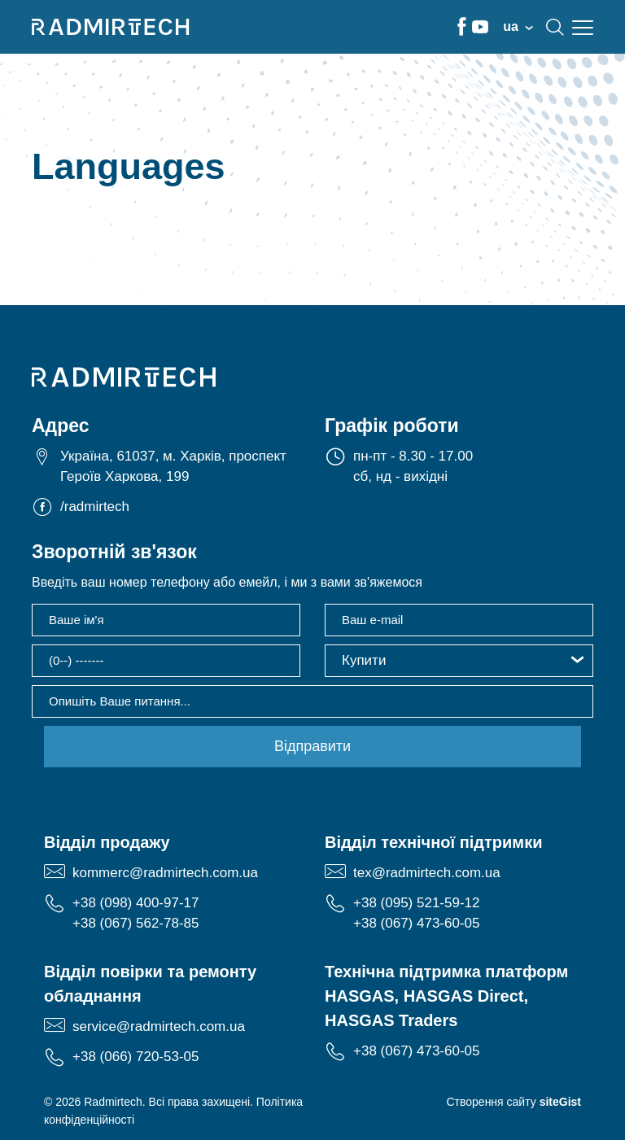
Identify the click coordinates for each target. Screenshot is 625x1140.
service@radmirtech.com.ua (158, 1026)
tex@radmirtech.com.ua (426, 872)
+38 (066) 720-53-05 (135, 1056)
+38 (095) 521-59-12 (416, 903)
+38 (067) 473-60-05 (416, 923)
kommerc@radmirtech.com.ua (165, 872)
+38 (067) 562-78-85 (135, 923)
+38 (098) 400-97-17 (135, 903)
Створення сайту (513, 1101)
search (555, 27)
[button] (459, 660)
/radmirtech (94, 506)
